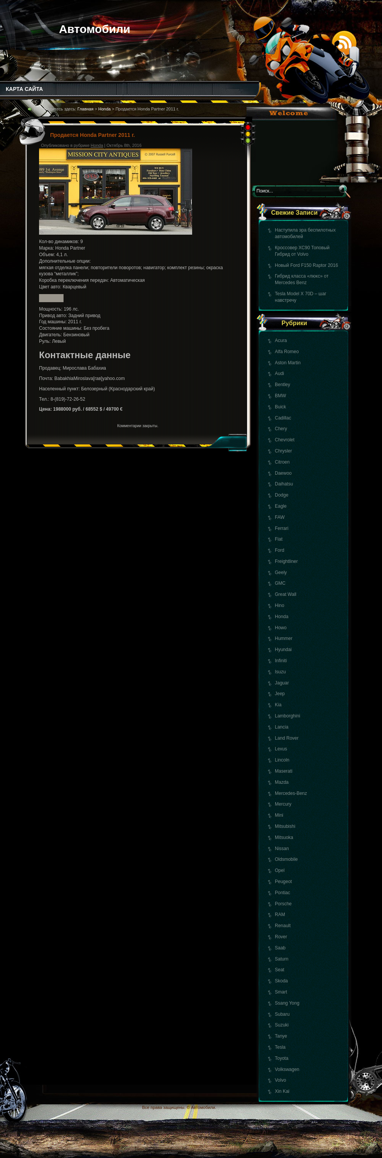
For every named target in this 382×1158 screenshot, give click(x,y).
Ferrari (281, 528)
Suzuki (282, 1025)
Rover (281, 936)
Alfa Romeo (287, 351)
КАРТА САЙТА (24, 89)
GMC (280, 583)
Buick (280, 407)
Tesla (280, 1047)
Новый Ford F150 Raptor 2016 (306, 265)
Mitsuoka (284, 837)
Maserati (283, 771)
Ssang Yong (287, 1003)
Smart (281, 992)
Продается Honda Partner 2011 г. (92, 135)
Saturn (281, 959)
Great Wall (285, 594)
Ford (279, 550)
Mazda (282, 782)
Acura (281, 340)
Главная (85, 109)
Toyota (281, 1058)
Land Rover (287, 738)
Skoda (281, 981)
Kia (278, 704)
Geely (281, 572)
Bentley (282, 384)
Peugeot (283, 881)
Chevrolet (284, 439)
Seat (279, 969)
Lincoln (282, 760)
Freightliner (286, 561)
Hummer (283, 638)
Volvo (280, 1080)
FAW (280, 517)
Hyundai (283, 649)
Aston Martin (287, 362)
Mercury (283, 804)
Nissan (282, 848)
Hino (279, 605)
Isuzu (280, 671)
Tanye (281, 1036)
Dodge (281, 495)
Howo (281, 627)
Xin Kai (282, 1091)
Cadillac (283, 418)
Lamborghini (287, 716)
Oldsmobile (286, 859)
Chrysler (283, 451)
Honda (281, 616)
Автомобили (95, 29)
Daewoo (283, 473)
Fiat (278, 539)
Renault (283, 925)
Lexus (281, 749)
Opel (279, 870)
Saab (280, 948)
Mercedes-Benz (291, 793)
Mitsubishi (285, 826)
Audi (279, 373)
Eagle (281, 506)
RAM (280, 914)
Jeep (280, 693)
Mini (279, 815)
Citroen (282, 462)
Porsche (283, 903)
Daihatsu (284, 484)
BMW (280, 395)
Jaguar (282, 683)
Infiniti (281, 660)
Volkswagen (287, 1069)
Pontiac (282, 892)
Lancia (281, 727)
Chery (281, 428)
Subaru (282, 1014)
